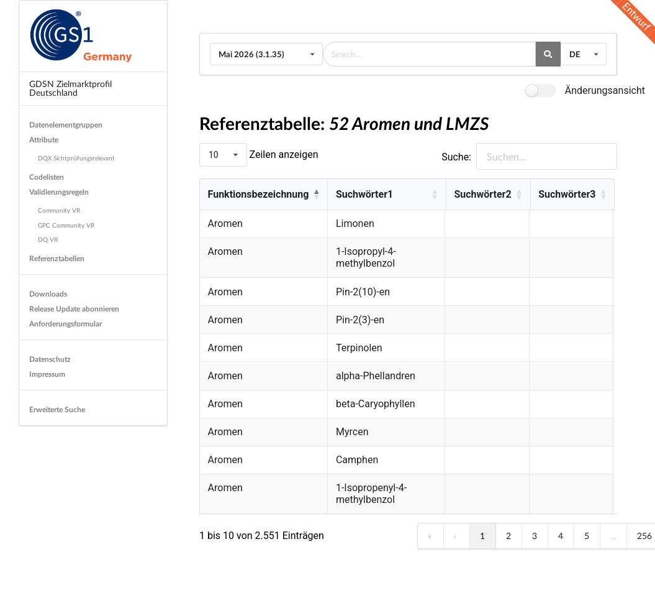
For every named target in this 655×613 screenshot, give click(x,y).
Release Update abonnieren (74, 308)
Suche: (456, 157)
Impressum (47, 374)
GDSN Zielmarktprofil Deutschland (70, 88)
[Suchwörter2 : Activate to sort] (490, 194)
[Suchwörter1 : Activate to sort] (387, 194)
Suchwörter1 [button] (364, 194)
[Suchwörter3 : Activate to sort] (574, 194)
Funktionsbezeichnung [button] (258, 194)
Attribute (43, 139)
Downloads (48, 293)
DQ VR (48, 239)
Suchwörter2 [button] (484, 194)
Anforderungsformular (65, 323)
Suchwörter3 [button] (569, 194)
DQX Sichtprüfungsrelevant (76, 158)
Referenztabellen (56, 258)
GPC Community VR (66, 225)
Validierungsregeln (59, 191)
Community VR (59, 210)
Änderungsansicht (605, 90)
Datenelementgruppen (65, 124)
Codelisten (46, 177)
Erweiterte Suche (57, 409)
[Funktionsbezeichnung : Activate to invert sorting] (263, 194)
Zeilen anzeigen (282, 154)
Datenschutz (50, 359)
